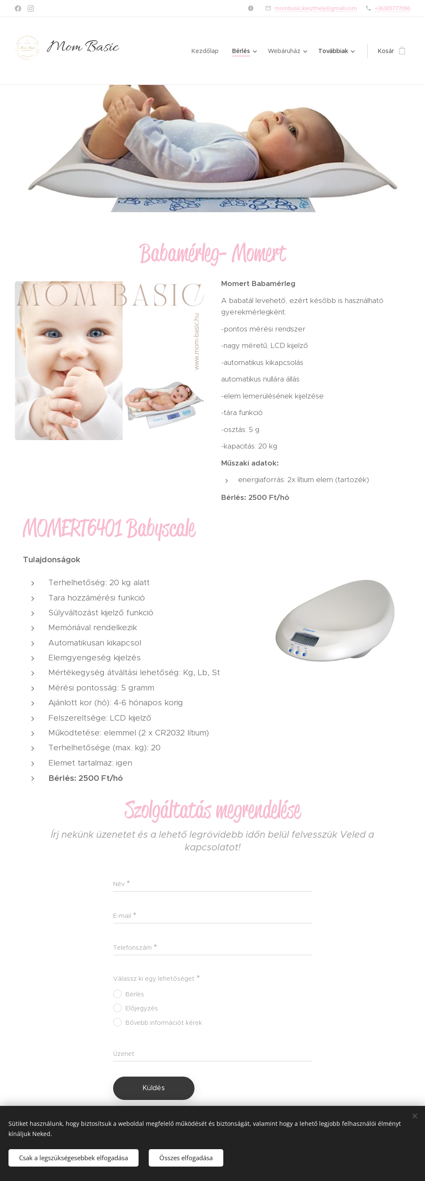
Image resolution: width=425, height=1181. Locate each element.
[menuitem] (207, 51)
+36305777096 (392, 8)
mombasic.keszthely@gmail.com (316, 8)
